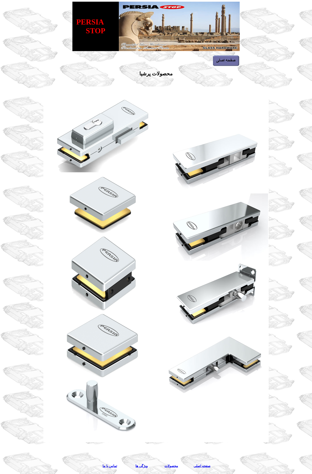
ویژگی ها (141, 466)
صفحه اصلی (202, 466)
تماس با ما (110, 466)
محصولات (171, 466)
